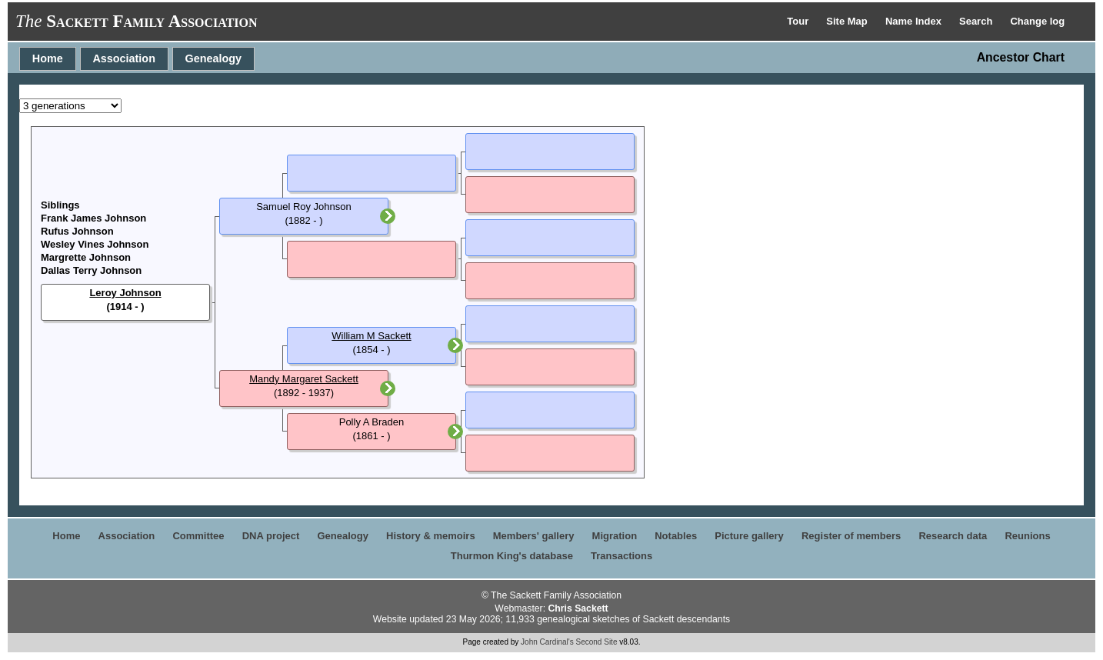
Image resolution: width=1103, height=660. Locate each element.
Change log (1037, 21)
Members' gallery (534, 536)
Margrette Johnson (86, 257)
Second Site (597, 642)
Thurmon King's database (512, 556)
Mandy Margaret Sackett (303, 379)
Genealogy (213, 58)
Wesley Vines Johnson (94, 244)
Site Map (848, 21)
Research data (952, 536)
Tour (799, 21)
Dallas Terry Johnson (91, 270)
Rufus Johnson (77, 231)
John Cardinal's (547, 642)
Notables (676, 536)
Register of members (851, 536)
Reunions (1027, 536)
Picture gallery (749, 536)
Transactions (621, 556)
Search (977, 21)
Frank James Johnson (93, 218)
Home (47, 58)
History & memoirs (430, 536)
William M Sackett (371, 336)
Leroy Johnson (125, 292)
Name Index (915, 21)
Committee (198, 536)
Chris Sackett (578, 608)
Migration (615, 536)
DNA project (271, 536)
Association (123, 58)
